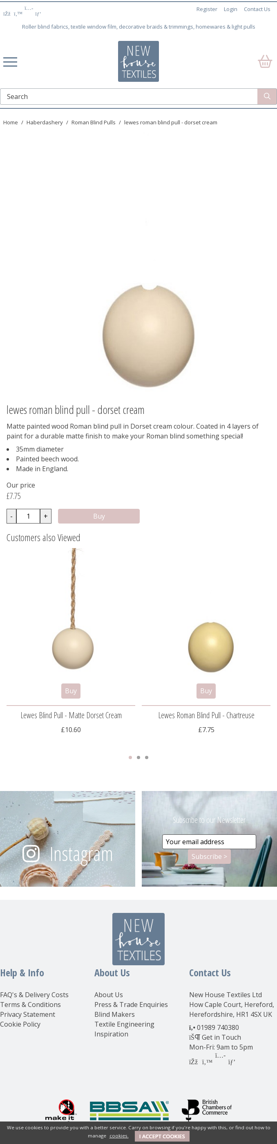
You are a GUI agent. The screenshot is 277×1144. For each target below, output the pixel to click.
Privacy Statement (27, 1014)
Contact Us (257, 9)
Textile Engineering (124, 1024)
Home (10, 122)
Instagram (81, 853)
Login (230, 9)
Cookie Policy (20, 1024)
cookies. (119, 1136)
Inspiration (111, 1033)
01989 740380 (218, 1027)
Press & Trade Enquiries (131, 1004)
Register (207, 9)
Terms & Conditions (30, 1004)
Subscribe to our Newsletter (209, 819)
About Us (108, 994)
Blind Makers (114, 1014)
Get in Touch (221, 1037)
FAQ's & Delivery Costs (34, 994)
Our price (21, 485)
